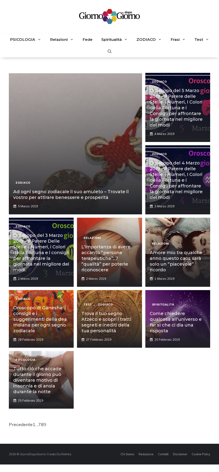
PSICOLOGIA (28, 39)
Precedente (21, 424)
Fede (87, 39)
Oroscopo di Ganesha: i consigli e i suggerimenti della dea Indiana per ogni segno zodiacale (40, 319)
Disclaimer (180, 454)
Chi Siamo (127, 454)
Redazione (146, 454)
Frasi (180, 39)
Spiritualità (116, 39)
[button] (109, 51)
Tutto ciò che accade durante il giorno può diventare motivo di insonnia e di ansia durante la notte (37, 380)
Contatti (163, 454)
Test (203, 39)
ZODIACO (151, 39)
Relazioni (64, 39)
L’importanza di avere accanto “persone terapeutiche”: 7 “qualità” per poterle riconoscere (106, 258)
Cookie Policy (201, 454)
